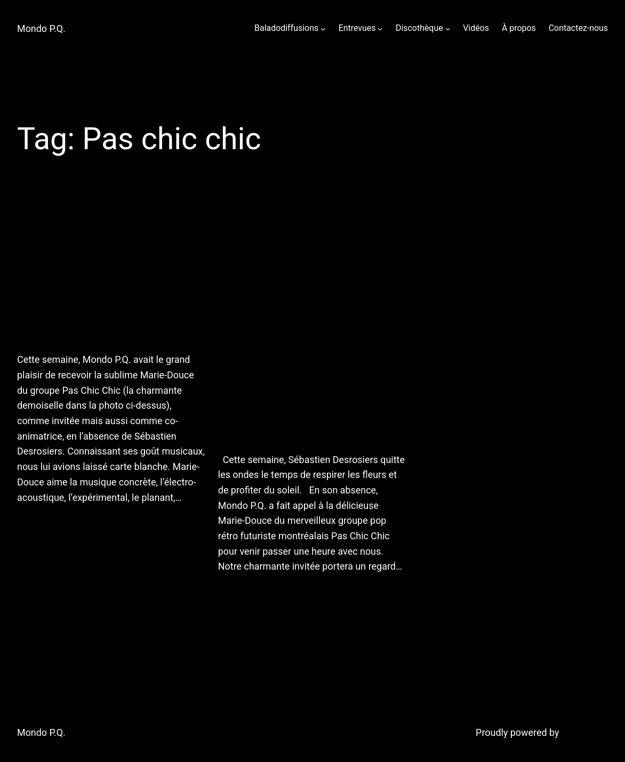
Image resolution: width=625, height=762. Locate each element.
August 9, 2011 (246, 594)
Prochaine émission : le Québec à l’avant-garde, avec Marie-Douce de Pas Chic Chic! (303, 323)
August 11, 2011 (47, 525)
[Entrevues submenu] (380, 28)
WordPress (585, 732)
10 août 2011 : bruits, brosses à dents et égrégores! (107, 273)
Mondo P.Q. (41, 28)
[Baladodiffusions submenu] (323, 28)
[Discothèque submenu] (448, 28)
